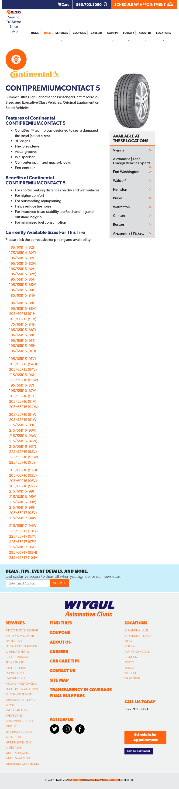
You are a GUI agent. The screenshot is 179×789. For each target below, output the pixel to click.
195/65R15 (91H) (22, 351)
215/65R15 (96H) (23, 375)
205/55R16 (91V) (22, 401)
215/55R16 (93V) (22, 430)
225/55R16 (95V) (23, 451)
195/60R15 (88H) (23, 303)
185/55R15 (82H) (23, 269)
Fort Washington (126, 172)
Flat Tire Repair (15, 678)
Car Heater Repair (17, 651)
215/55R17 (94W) (23, 518)
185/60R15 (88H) (23, 290)
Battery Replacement (20, 636)
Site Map (59, 680)
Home (35, 33)
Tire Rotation (14, 715)
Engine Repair (15, 673)
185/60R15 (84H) (23, 295)
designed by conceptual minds (94, 780)
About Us (145, 33)
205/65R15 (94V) (23, 369)
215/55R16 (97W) (23, 441)
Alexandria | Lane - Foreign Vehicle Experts (131, 161)
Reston (118, 224)
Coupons (79, 33)
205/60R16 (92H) (23, 470)
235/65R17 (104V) (23, 557)
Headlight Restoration (21, 683)
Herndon (120, 189)
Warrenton (121, 207)
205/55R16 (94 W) (24, 407)
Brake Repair (14, 641)
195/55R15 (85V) (22, 284)
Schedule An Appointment (145, 737)
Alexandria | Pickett (128, 233)
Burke (117, 198)
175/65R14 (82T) (22, 252)
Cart (63, 4)
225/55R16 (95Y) (23, 462)
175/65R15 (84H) (23, 324)
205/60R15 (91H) (23, 313)
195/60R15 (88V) (22, 308)
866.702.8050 (91, 4)
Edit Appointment (138, 751)
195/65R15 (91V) (22, 358)
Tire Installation (17, 710)
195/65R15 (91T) (22, 340)
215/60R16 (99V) (22, 502)
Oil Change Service (18, 694)
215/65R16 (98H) (23, 507)
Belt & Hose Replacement (22, 646)
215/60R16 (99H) (23, 491)
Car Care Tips (64, 661)
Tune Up (11, 726)
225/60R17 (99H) (23, 552)
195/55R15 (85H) (23, 279)
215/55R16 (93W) (23, 435)
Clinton (119, 216)
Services (61, 33)
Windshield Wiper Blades (22, 763)
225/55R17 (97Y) (22, 536)
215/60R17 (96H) (23, 547)
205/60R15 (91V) (22, 319)
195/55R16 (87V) (22, 390)
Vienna (118, 150)
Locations (163, 33)
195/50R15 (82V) (22, 263)
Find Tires (61, 622)
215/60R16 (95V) (22, 496)
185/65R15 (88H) (23, 335)
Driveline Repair (16, 667)
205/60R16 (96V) (23, 481)
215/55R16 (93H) (23, 425)
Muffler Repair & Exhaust (22, 689)
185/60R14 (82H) (23, 247)
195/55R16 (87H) (23, 385)
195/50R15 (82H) (23, 258)
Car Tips (112, 33)
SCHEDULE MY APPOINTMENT (143, 4)
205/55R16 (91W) (23, 414)
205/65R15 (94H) (23, 364)
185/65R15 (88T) (22, 330)
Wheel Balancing (18, 758)
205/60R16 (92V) (23, 475)
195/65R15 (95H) (23, 345)
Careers (97, 33)
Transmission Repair (19, 721)
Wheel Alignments (18, 753)
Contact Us (62, 670)
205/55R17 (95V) (23, 513)
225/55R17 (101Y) (23, 531)
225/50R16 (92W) (23, 380)
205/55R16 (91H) (23, 396)
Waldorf (119, 181)
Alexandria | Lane (136, 630)
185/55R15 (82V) (22, 274)
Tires (47, 33)
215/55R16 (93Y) (22, 446)
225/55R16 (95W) (23, 457)
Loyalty (128, 33)
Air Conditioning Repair (22, 630)
